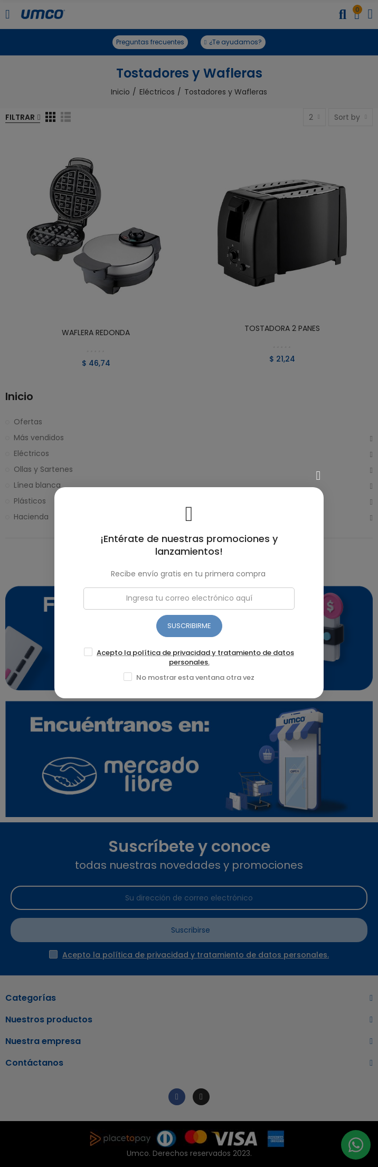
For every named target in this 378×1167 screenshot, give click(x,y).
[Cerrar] (318, 475)
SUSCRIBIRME (189, 626)
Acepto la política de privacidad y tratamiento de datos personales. (195, 657)
